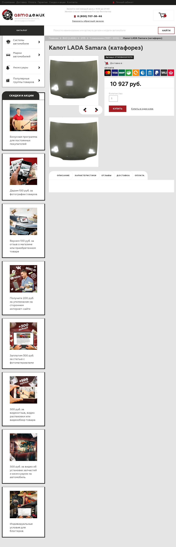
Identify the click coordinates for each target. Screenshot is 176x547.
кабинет (125, 2)
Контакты (72, 2)
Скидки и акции (57, 2)
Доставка (21, 2)
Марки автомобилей (21, 55)
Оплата (32, 2)
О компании (8, 2)
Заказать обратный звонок (88, 21)
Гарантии (43, 2)
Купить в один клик (142, 109)
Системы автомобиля (21, 42)
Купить (117, 109)
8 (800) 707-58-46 (89, 16)
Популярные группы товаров (23, 81)
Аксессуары (20, 67)
